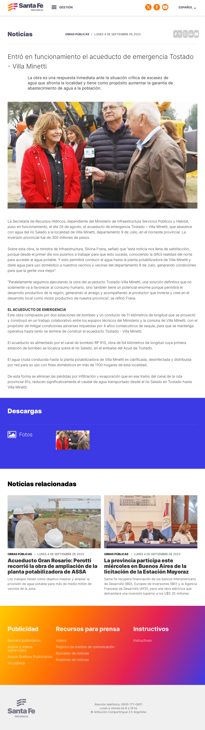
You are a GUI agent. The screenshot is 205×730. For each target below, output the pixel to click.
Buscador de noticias (72, 650)
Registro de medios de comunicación (85, 644)
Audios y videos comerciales (20, 645)
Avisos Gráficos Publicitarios (30, 653)
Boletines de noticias (72, 656)
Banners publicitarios (24, 637)
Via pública (16, 660)
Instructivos (142, 637)
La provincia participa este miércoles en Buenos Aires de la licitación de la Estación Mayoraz (148, 564)
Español (186, 7)
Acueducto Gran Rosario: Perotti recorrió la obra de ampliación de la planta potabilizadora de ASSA (49, 564)
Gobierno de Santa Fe (25, 7)
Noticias (20, 33)
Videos (61, 637)
